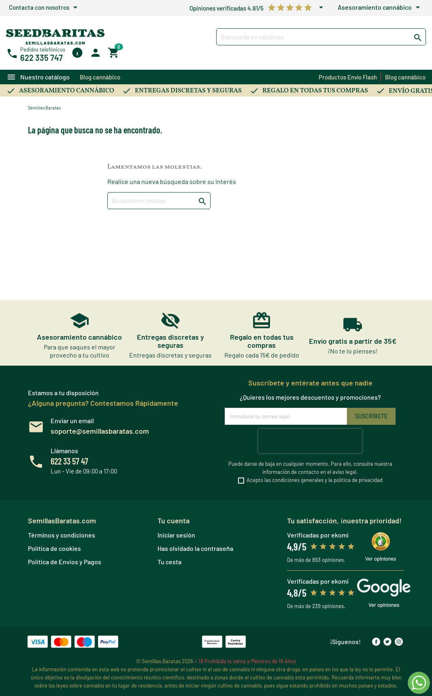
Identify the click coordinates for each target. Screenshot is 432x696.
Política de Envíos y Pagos (64, 561)
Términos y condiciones (61, 535)
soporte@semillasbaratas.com (100, 430)
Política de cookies (54, 548)
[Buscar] (321, 36)
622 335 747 (41, 57)
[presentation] (310, 441)
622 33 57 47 (69, 461)
